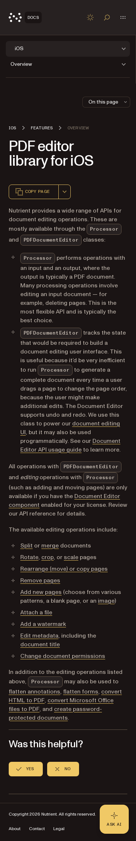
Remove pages (40, 581)
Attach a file (36, 612)
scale (71, 557)
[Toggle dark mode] (90, 17)
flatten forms (80, 692)
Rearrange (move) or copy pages (64, 569)
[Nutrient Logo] (25, 17)
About (14, 829)
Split (26, 546)
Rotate (29, 557)
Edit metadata (39, 636)
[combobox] (64, 192)
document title (40, 644)
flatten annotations (34, 692)
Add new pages (41, 592)
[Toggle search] (107, 17)
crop (47, 557)
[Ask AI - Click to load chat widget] (114, 819)
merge (50, 546)
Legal (59, 829)
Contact (37, 829)
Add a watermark (43, 624)
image (106, 601)
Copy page (32, 191)
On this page (108, 101)
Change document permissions (62, 656)
